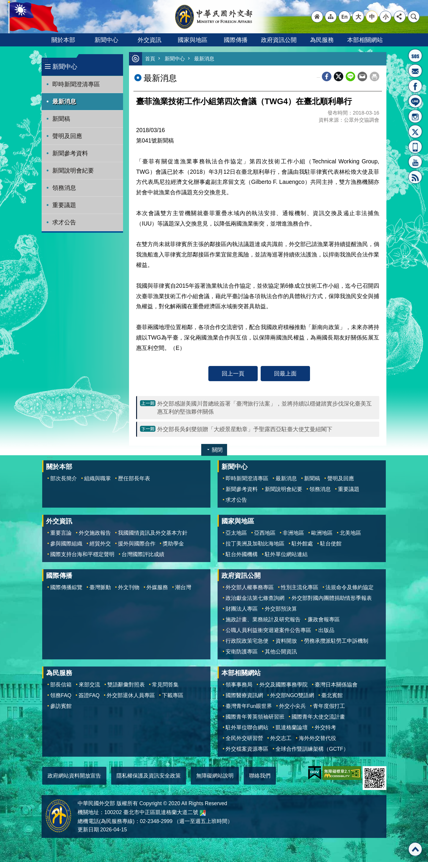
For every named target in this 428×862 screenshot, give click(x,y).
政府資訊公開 (279, 40)
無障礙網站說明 (215, 776)
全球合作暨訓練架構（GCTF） (312, 749)
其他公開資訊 (281, 652)
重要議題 (64, 205)
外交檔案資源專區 (247, 749)
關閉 (217, 450)
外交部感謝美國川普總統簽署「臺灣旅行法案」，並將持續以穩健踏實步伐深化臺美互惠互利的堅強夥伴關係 (264, 407)
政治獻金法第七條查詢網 (255, 598)
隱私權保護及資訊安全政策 (149, 776)
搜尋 (414, 17)
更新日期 (88, 830)
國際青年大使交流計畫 (318, 717)
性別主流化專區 (299, 587)
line (350, 76)
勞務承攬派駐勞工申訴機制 (336, 641)
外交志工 (281, 738)
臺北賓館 (332, 695)
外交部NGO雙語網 (292, 695)
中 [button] (372, 16)
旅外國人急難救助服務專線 (415, 55)
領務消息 (64, 187)
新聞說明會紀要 (73, 170)
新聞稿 (61, 118)
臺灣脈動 (100, 587)
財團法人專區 (242, 609)
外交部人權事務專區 (250, 587)
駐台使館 (331, 544)
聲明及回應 (67, 136)
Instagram (415, 116)
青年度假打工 (329, 706)
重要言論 (61, 533)
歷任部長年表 (134, 478)
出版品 (326, 630)
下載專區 (172, 695)
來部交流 (89, 685)
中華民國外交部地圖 (203, 813)
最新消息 (64, 101)
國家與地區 (192, 40)
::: (45, 61)
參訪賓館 (61, 706)
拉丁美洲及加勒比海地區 (255, 544)
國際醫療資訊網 (244, 695)
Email (362, 76)
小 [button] (385, 16)
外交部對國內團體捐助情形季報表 (332, 598)
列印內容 (374, 76)
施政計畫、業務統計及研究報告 (263, 619)
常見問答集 (165, 685)
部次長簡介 (63, 478)
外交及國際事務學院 (283, 685)
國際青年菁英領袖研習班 (255, 717)
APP (415, 146)
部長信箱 (415, 70)
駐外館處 (302, 544)
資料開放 (286, 641)
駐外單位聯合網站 (247, 727)
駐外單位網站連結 (286, 554)
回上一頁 (233, 373)
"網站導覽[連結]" (331, 17)
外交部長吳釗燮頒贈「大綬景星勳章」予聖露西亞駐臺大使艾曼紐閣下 (244, 429)
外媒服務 (157, 587)
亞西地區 (265, 533)
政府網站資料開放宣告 (74, 776)
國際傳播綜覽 (66, 587)
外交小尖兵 (292, 706)
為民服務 (322, 40)
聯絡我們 (259, 776)
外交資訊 (149, 40)
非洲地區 (293, 533)
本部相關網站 (365, 40)
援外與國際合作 (136, 544)
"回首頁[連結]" (317, 17)
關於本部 (63, 40)
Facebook (326, 76)
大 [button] (358, 16)
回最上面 (285, 373)
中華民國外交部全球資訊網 (214, 16)
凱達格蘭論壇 (292, 727)
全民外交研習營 (244, 738)
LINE (415, 101)
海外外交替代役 (317, 738)
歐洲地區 (322, 533)
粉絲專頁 (415, 86)
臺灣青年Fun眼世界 (249, 706)
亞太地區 (236, 533)
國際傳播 (236, 40)
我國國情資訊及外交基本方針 (153, 533)
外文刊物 (128, 587)
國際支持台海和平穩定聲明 (82, 554)
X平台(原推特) (415, 131)
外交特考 (325, 727)
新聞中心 (106, 40)
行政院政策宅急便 (247, 641)
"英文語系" (344, 17)
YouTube (415, 161)
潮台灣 (183, 587)
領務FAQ (60, 695)
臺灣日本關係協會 (336, 685)
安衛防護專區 (242, 652)
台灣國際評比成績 (143, 554)
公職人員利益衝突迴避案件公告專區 (268, 630)
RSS (415, 177)
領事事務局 (239, 685)
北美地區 (350, 533)
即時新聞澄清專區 (76, 84)
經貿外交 (100, 544)
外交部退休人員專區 (131, 695)
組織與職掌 (97, 478)
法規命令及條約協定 (349, 587)
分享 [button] (400, 17)
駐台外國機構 (242, 554)
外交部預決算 (281, 609)
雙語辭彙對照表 (126, 685)
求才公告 (64, 222)
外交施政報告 (95, 533)
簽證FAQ (89, 695)
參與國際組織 (66, 544)
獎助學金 (173, 544)
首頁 (150, 59)
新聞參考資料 (70, 153)
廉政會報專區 (324, 619)
